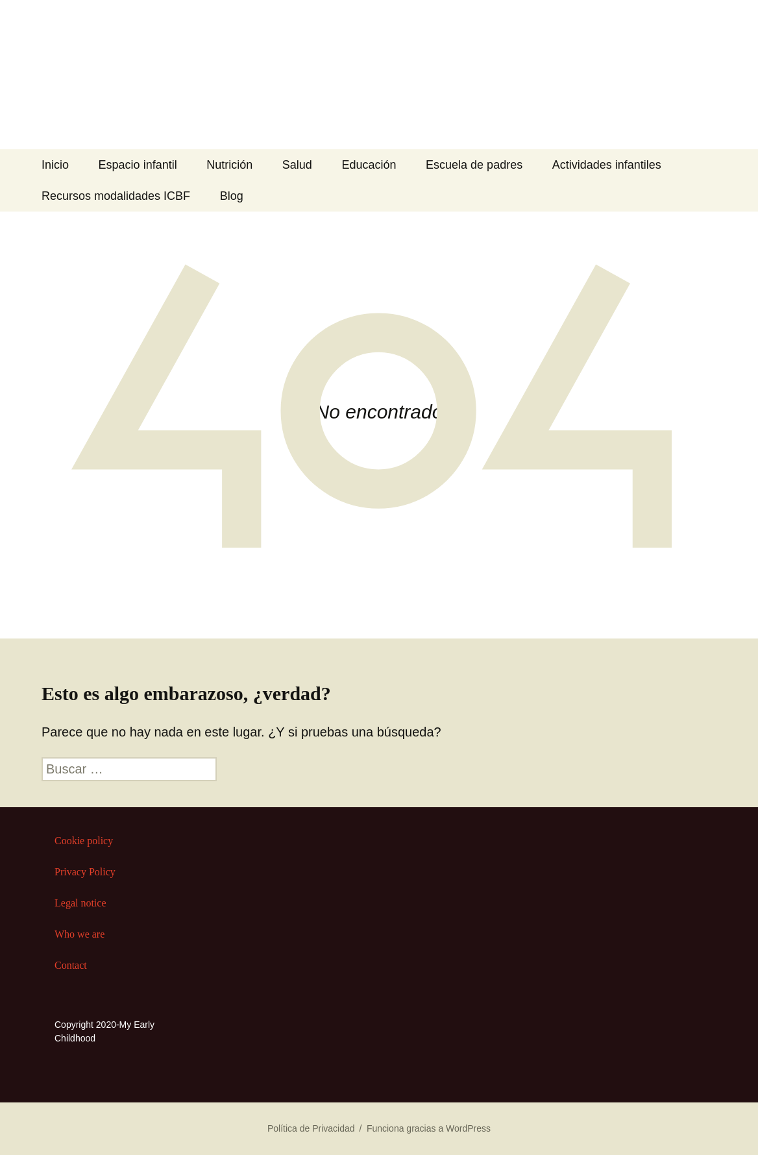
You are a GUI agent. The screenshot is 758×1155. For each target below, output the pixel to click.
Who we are (79, 934)
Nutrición (229, 164)
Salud (297, 164)
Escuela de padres (474, 164)
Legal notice (80, 902)
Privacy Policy (85, 871)
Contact (71, 965)
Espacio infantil (138, 164)
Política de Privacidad (311, 1128)
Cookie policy (84, 840)
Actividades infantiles (606, 164)
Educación (368, 164)
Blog (231, 195)
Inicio (55, 164)
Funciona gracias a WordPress (429, 1128)
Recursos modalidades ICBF (116, 195)
